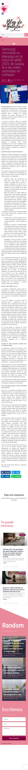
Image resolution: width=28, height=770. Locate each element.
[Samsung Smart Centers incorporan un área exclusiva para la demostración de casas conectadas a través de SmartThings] (14, 647)
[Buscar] (26, 35)
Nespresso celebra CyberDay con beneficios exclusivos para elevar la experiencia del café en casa (13, 589)
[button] (6, 472)
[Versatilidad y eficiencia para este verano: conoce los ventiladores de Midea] (14, 668)
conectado (15, 498)
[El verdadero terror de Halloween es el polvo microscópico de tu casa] (14, 690)
